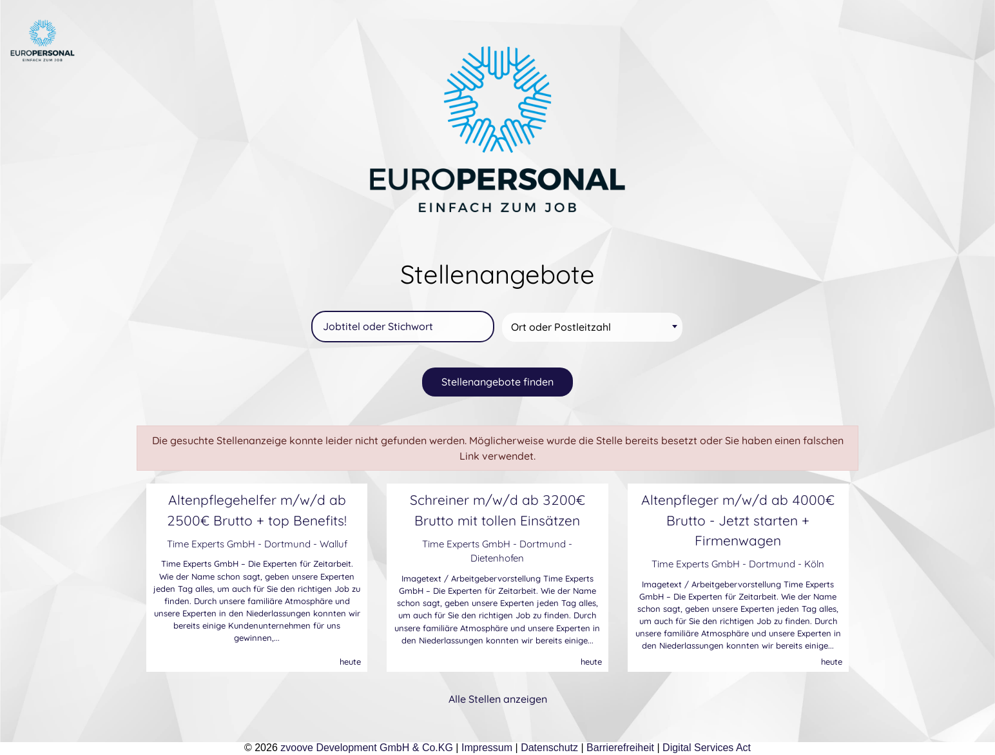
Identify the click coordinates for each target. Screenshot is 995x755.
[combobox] (592, 327)
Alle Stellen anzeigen (498, 698)
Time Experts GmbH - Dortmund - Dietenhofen (497, 551)
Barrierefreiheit (620, 747)
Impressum (486, 747)
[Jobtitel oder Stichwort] (403, 326)
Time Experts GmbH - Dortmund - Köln (738, 564)
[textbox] (594, 327)
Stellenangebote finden (497, 381)
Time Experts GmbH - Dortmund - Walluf (257, 544)
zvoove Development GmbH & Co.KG (366, 747)
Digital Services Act (706, 747)
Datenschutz (549, 747)
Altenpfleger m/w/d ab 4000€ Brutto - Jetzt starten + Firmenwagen (738, 519)
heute (350, 661)
